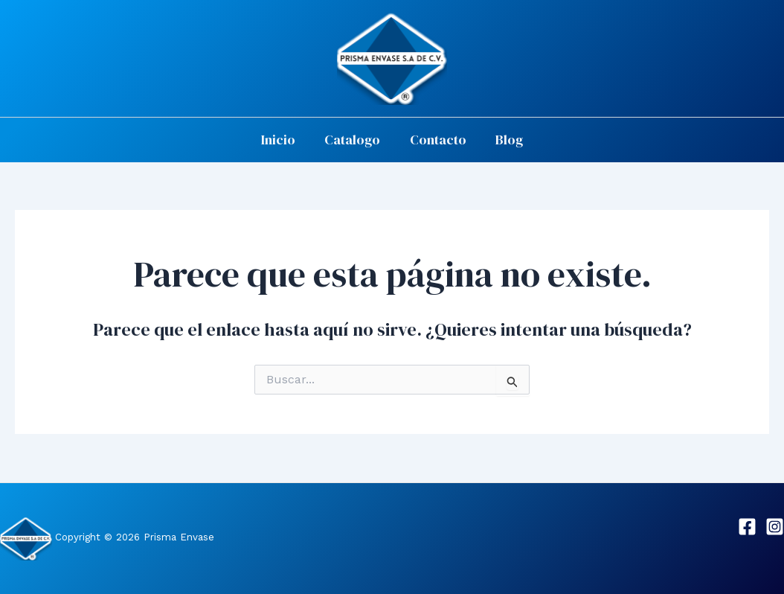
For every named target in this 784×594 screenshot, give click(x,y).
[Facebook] (747, 526)
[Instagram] (774, 526)
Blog (505, 139)
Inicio (282, 139)
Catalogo (354, 139)
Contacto (436, 139)
